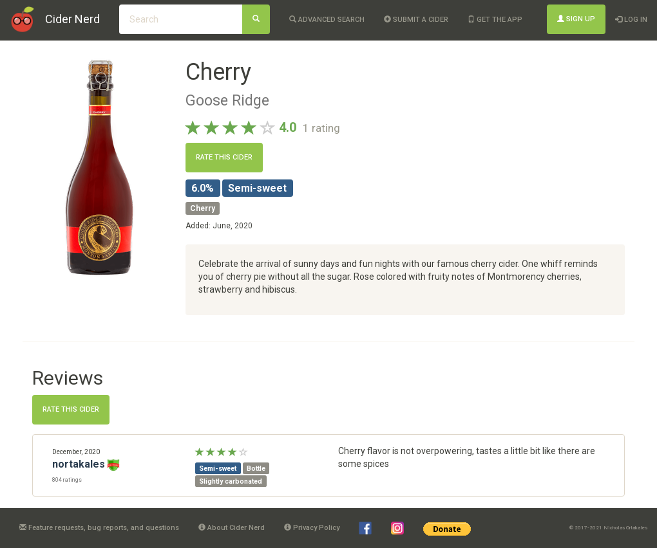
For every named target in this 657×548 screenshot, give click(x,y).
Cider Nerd (72, 19)
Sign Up (576, 19)
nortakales (78, 464)
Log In (631, 19)
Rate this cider (224, 157)
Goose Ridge (227, 100)
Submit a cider (416, 19)
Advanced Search (327, 19)
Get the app (495, 19)
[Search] (256, 19)
